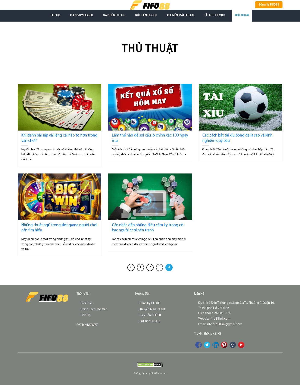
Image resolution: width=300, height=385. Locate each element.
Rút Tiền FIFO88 (146, 15)
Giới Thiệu (87, 303)
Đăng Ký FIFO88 (81, 15)
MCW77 (92, 325)
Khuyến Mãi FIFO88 (180, 15)
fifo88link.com (220, 318)
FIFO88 (55, 15)
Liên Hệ (85, 315)
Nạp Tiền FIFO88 (114, 15)
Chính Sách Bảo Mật (94, 309)
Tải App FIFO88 (214, 15)
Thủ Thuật (242, 15)
